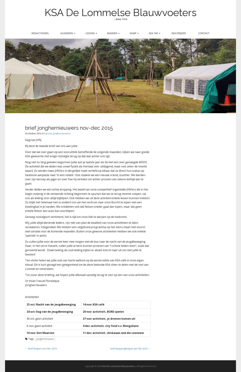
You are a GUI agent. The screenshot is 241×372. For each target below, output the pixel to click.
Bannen (113, 33)
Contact (204, 33)
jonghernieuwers (45, 338)
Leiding (91, 33)
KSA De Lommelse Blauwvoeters (120, 12)
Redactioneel (40, 33)
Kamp (134, 33)
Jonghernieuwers (61, 133)
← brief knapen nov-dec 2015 (41, 348)
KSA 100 (154, 33)
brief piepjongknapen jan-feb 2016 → (130, 348)
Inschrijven (178, 33)
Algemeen (67, 33)
